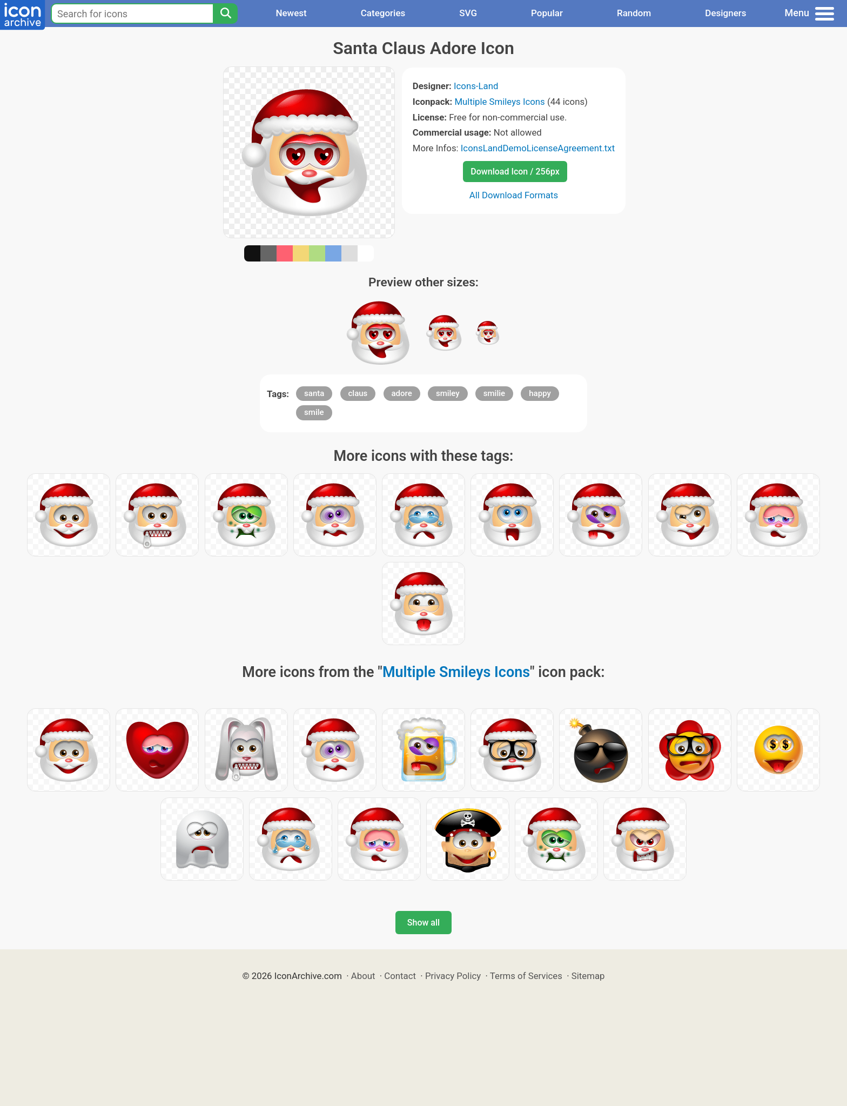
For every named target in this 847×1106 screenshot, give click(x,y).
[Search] (225, 13)
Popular (547, 13)
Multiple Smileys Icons (499, 101)
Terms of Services (526, 975)
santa (314, 393)
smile (314, 412)
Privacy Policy (453, 975)
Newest (290, 13)
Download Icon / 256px (514, 171)
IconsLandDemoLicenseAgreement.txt (538, 148)
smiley (448, 393)
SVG (468, 13)
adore (402, 393)
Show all (423, 922)
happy (540, 393)
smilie (494, 393)
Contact (400, 975)
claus (358, 393)
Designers (725, 13)
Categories (383, 13)
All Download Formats (514, 195)
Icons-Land (476, 86)
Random (634, 13)
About (363, 975)
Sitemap (588, 975)
